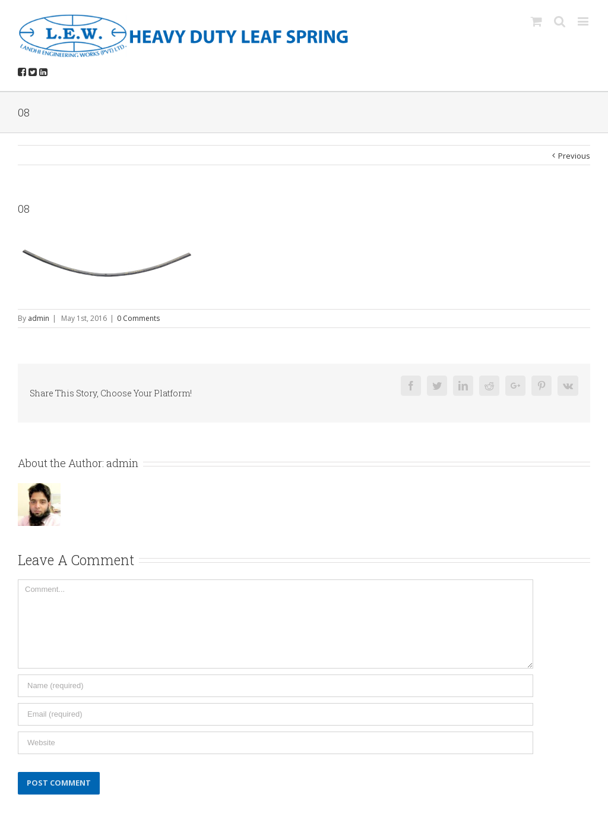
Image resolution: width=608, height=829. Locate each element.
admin (38, 318)
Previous (574, 155)
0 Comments (138, 318)
